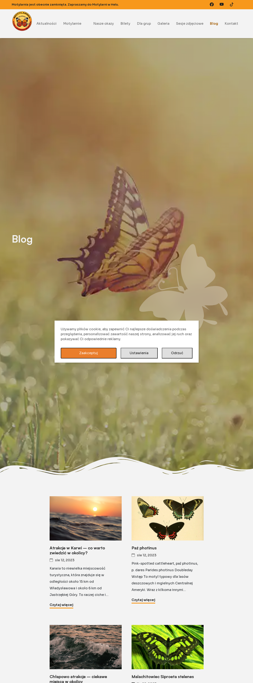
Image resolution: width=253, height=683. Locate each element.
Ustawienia (139, 353)
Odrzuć (177, 353)
